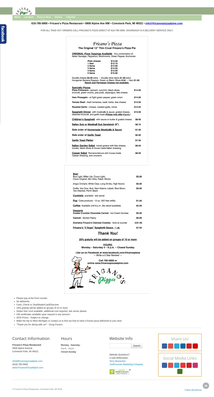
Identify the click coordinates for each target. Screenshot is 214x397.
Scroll (206, 385)
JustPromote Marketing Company (126, 364)
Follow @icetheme (193, 390)
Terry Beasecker (118, 361)
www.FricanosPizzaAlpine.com (27, 367)
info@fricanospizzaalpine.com (27, 361)
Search (136, 345)
